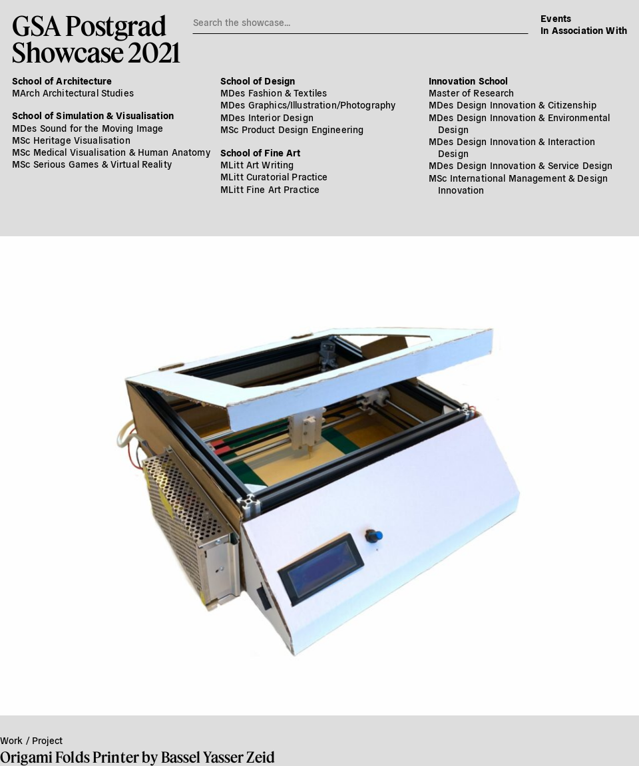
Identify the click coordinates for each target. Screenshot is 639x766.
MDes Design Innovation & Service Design (520, 165)
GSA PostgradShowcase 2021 (96, 38)
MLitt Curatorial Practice (274, 176)
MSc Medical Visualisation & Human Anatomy (111, 152)
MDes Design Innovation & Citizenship (512, 104)
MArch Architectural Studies (73, 92)
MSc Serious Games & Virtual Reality (92, 164)
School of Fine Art (260, 152)
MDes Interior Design (267, 117)
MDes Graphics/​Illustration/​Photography (307, 104)
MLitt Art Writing (257, 164)
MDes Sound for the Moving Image (87, 128)
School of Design (257, 81)
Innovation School (468, 81)
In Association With (583, 30)
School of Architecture (62, 81)
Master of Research (472, 92)
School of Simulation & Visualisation (93, 115)
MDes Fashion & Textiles (273, 92)
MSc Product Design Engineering (291, 129)
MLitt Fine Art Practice (270, 189)
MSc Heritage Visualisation (71, 140)
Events (555, 18)
